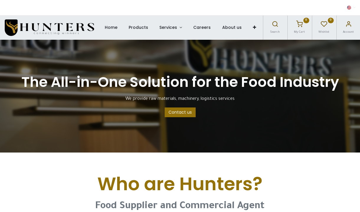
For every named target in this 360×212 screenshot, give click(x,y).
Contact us (180, 112)
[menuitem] (111, 27)
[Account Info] (348, 26)
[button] (254, 27)
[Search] (275, 26)
